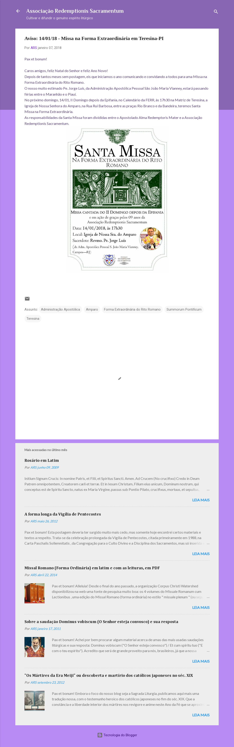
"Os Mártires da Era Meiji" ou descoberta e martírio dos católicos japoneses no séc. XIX (108, 676)
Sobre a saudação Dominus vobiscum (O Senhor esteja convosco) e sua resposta (101, 622)
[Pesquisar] (216, 12)
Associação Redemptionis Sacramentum (75, 11)
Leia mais (201, 500)
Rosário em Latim (41, 461)
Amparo (92, 309)
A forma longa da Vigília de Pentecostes (62, 514)
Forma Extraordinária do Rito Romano (132, 309)
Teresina (33, 319)
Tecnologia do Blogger (117, 735)
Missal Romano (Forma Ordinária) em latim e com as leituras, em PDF (92, 568)
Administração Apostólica (60, 309)
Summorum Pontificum (184, 309)
